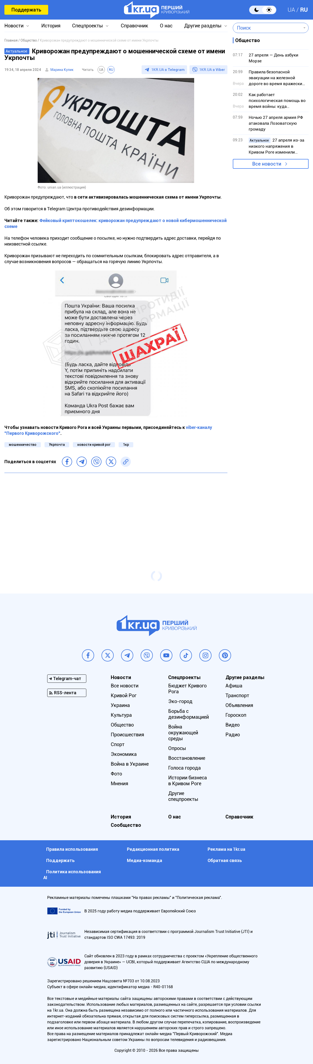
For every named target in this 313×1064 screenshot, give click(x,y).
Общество (122, 725)
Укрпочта (57, 445)
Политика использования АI (72, 874)
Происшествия (127, 735)
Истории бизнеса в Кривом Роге (187, 780)
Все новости (266, 164)
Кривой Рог (123, 695)
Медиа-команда (144, 860)
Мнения (119, 783)
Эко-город (180, 701)
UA (291, 9)
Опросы (177, 748)
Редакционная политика (153, 849)
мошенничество (22, 445)
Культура (121, 715)
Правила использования (72, 849)
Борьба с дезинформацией (188, 714)
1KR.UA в (168, 70)
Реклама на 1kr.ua (226, 849)
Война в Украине (130, 764)
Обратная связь (225, 860)
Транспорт (237, 695)
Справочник (134, 26)
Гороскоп (235, 715)
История (50, 26)
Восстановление (186, 758)
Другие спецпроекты (183, 796)
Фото (116, 774)
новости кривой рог (94, 445)
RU (304, 9)
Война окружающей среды (183, 732)
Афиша (233, 686)
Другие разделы (203, 26)
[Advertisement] (115, 512)
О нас (166, 26)
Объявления (239, 705)
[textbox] (267, 28)
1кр (126, 445)
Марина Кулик (62, 70)
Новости (13, 26)
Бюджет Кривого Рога (187, 688)
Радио (232, 735)
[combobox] (267, 28)
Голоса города (184, 768)
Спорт (117, 744)
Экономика (124, 754)
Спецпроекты (87, 26)
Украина (120, 705)
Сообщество (126, 825)
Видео (232, 725)
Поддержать (26, 10)
